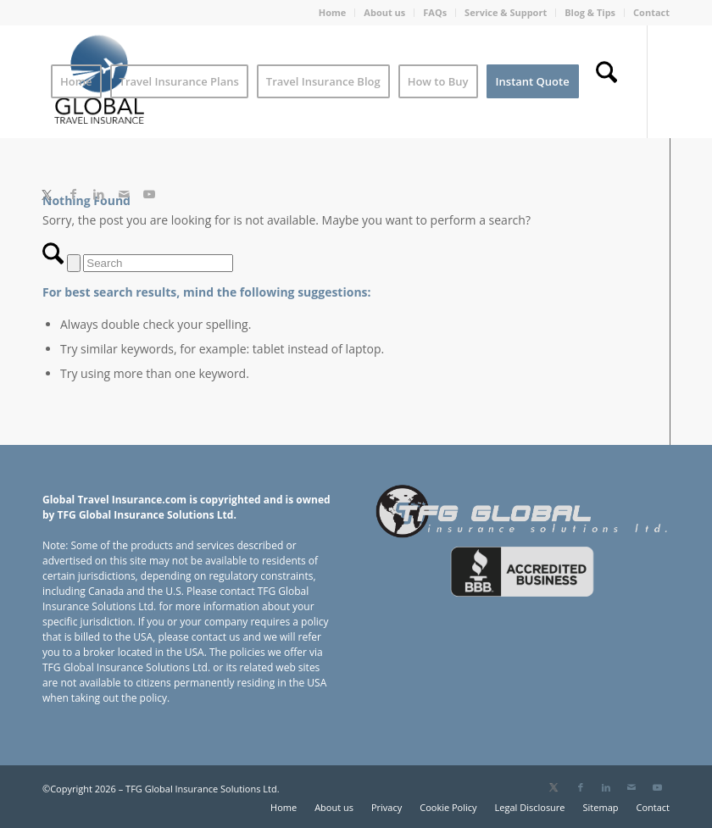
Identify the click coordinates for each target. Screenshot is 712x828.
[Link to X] (46, 194)
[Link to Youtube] (149, 194)
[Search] (606, 81)
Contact (651, 12)
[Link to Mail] (123, 194)
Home (333, 12)
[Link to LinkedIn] (98, 194)
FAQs (435, 12)
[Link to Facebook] (73, 194)
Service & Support (505, 12)
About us (384, 12)
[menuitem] (333, 12)
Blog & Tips (590, 12)
